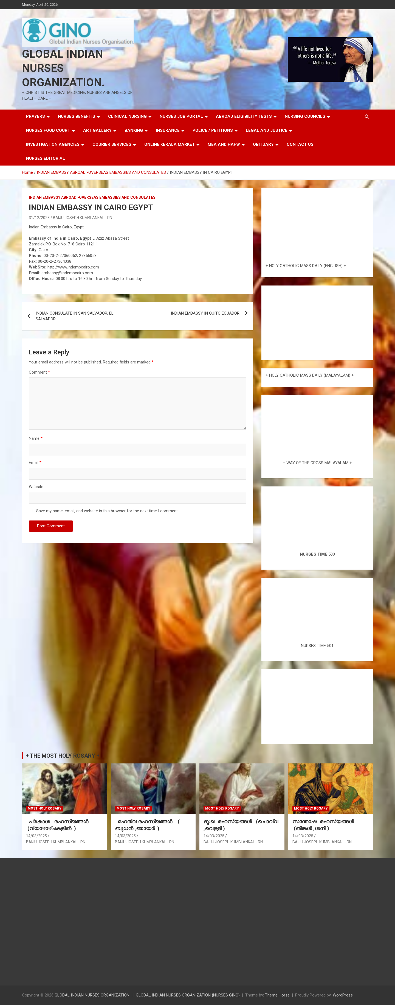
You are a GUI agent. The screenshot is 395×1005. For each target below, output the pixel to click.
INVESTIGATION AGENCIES (53, 144)
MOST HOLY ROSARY (44, 808)
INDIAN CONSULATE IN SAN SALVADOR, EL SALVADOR (75, 316)
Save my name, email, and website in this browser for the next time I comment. (107, 510)
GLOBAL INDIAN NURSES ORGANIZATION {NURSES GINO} (188, 995)
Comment (39, 372)
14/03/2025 (36, 836)
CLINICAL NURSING (127, 116)
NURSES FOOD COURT (48, 130)
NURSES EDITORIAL (45, 158)
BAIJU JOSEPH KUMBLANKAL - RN (82, 217)
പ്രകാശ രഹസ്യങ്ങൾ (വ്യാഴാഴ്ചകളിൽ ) (58, 825)
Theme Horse (277, 995)
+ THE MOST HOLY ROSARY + (63, 755)
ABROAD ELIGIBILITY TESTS (244, 116)
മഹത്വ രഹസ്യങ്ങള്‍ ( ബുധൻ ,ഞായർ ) (147, 825)
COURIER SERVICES (111, 144)
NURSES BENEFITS (76, 116)
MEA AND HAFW (224, 144)
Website (36, 486)
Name (36, 438)
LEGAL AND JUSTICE (266, 130)
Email (35, 462)
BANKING (134, 130)
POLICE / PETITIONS (213, 130)
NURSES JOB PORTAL (181, 116)
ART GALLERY (97, 130)
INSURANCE (168, 130)
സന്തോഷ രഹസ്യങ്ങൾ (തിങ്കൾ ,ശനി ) (323, 825)
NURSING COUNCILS (305, 116)
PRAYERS (35, 116)
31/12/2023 (39, 217)
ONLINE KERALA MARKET (169, 144)
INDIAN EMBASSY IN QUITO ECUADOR (205, 313)
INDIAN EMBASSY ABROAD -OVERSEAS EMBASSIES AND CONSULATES (92, 197)
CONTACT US (300, 144)
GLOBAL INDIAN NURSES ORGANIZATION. (63, 68)
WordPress (343, 995)
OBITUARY (263, 144)
